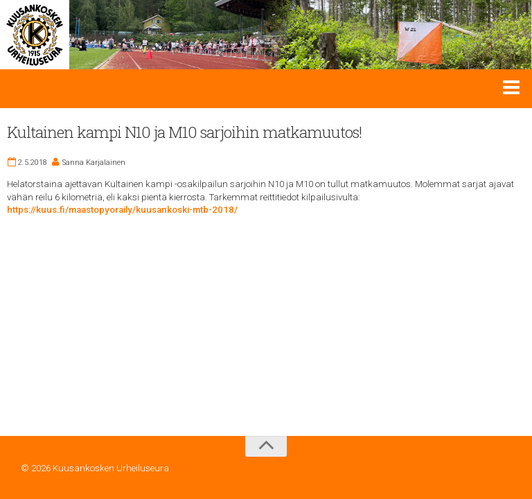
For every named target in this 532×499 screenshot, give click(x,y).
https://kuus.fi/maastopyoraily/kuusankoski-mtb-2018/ (122, 209)
